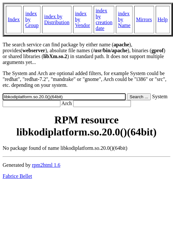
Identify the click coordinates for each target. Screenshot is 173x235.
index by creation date (104, 19)
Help (163, 19)
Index (14, 19)
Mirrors (144, 19)
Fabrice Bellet (17, 176)
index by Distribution (56, 19)
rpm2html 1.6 (46, 165)
